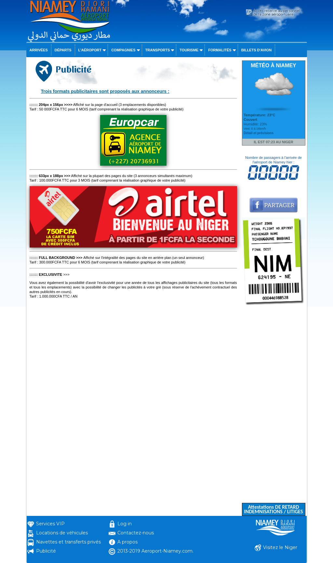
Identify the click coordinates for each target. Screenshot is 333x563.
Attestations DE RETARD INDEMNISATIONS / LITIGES (273, 509)
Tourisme (189, 50)
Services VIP (50, 524)
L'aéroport (90, 50)
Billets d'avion (256, 50)
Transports (157, 50)
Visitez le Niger (280, 547)
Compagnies (123, 50)
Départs (63, 50)
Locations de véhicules (62, 533)
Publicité (46, 551)
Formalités (220, 50)
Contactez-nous (135, 533)
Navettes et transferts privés (68, 542)
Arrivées (39, 50)
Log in (124, 524)
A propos (127, 542)
